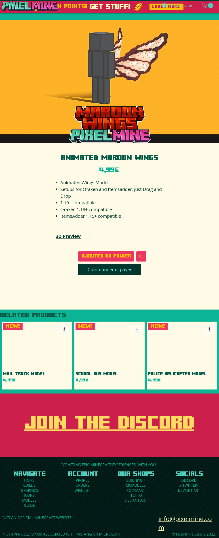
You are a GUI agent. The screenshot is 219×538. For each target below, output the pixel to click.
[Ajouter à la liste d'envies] (141, 256)
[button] (208, 5)
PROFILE (82, 480)
